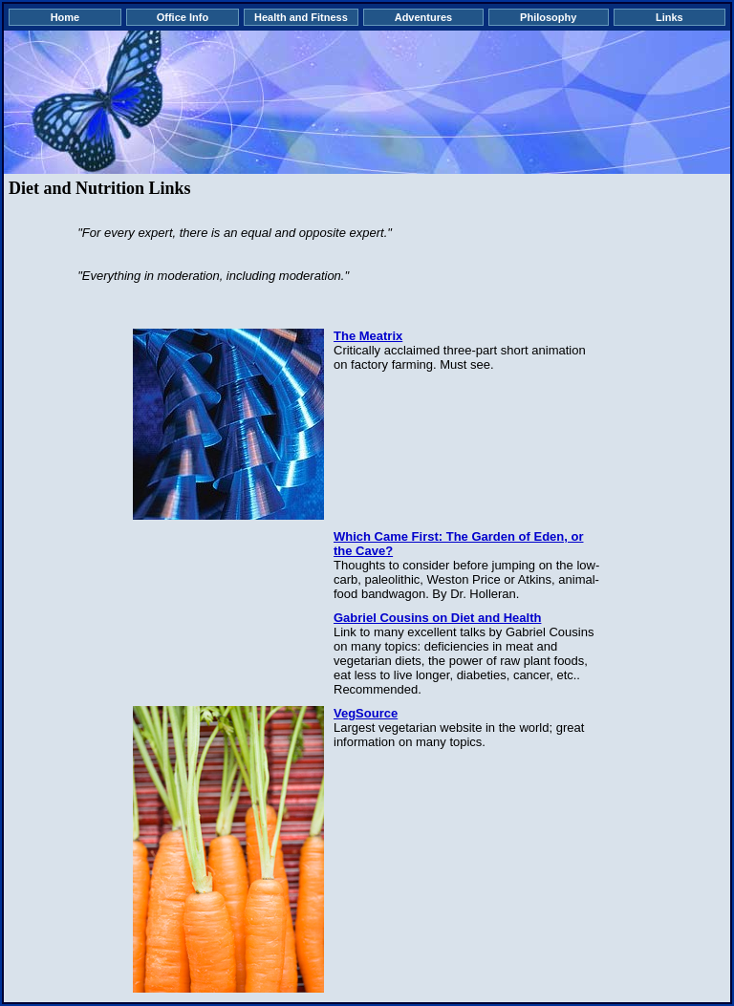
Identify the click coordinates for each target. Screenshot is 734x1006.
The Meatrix (368, 336)
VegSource (366, 713)
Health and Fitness (301, 17)
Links (669, 17)
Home (65, 17)
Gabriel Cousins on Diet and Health (437, 617)
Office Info (182, 17)
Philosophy (548, 17)
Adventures (424, 17)
